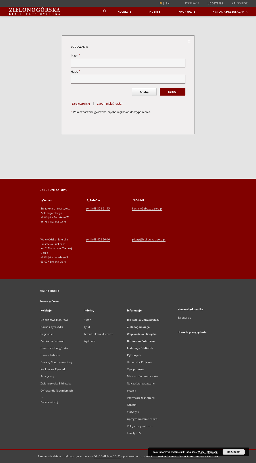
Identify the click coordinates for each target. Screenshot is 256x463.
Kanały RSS (134, 433)
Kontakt (132, 405)
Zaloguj (172, 92)
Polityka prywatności (139, 426)
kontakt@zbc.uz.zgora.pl (147, 208)
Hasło (75, 71)
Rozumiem (234, 451)
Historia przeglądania (229, 11)
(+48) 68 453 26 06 (98, 239)
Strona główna (49, 301)
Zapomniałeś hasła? (110, 104)
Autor (87, 320)
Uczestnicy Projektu (139, 362)
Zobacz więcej (49, 402)
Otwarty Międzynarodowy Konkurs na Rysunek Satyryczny (56, 369)
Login (75, 55)
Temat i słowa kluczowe (98, 334)
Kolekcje (124, 11)
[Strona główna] (104, 11)
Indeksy (154, 11)
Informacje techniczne (141, 398)
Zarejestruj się (81, 104)
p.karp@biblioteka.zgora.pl (149, 239)
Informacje (186, 11)
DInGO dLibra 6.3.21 (107, 456)
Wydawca (90, 341)
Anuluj (144, 92)
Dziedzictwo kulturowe (54, 320)
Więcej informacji (208, 452)
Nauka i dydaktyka (51, 327)
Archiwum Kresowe (52, 341)
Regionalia (47, 334)
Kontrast (192, 3)
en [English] (167, 3)
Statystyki (133, 412)
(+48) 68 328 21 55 (98, 208)
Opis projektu (135, 369)
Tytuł (87, 327)
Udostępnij (216, 3)
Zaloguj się (240, 3)
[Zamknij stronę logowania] (189, 41)
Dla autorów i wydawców (142, 376)
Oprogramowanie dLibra (142, 419)
